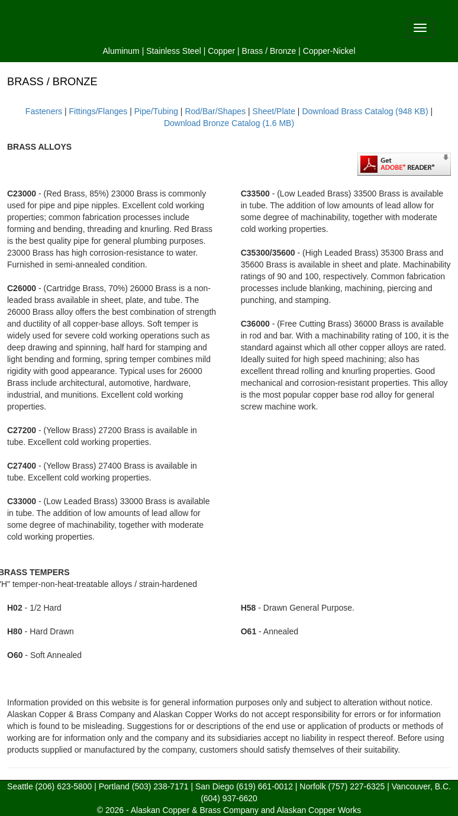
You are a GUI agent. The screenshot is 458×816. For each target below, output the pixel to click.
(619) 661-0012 (264, 786)
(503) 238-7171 (160, 786)
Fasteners (43, 111)
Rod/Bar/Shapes (215, 111)
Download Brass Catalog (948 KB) (365, 111)
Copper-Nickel (329, 51)
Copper (221, 51)
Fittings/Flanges (98, 111)
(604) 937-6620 (229, 798)
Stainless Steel (173, 51)
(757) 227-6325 (356, 786)
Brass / (255, 51)
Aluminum (121, 51)
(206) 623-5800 (64, 786)
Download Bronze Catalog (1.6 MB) (229, 123)
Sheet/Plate (274, 111)
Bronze (283, 51)
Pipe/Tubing (156, 111)
